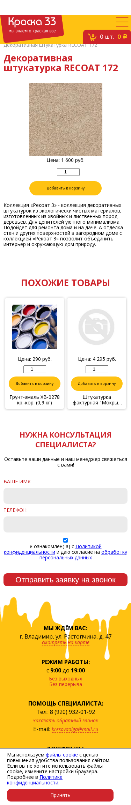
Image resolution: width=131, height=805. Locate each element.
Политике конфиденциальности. (35, 780)
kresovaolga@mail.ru (75, 729)
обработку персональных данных (83, 555)
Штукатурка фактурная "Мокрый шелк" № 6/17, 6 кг (97, 399)
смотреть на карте (65, 642)
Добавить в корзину (66, 188)
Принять (60, 795)
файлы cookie (62, 754)
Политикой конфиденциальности (53, 549)
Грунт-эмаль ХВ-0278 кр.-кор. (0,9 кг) (34, 399)
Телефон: (15, 510)
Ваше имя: (17, 481)
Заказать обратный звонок (65, 720)
